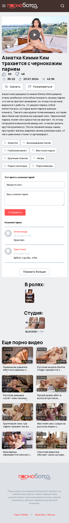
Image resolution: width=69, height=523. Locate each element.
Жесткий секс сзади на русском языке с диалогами (51, 426)
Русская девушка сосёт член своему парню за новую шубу (16, 398)
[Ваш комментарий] (34, 198)
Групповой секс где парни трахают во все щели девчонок (16, 426)
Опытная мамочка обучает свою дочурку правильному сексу (51, 454)
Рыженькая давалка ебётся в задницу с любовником (15, 369)
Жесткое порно (43, 150)
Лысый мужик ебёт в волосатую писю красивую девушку (49, 398)
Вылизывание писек (37, 142)
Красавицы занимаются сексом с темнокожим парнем (16, 454)
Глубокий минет (15, 150)
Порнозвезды (42, 166)
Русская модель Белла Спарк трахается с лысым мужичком (51, 369)
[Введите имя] (34, 184)
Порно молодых (15, 166)
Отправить (15, 212)
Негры (38, 158)
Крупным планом (16, 158)
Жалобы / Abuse (45, 514)
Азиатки (11, 142)
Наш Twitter (21, 514)
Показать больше (34, 271)
